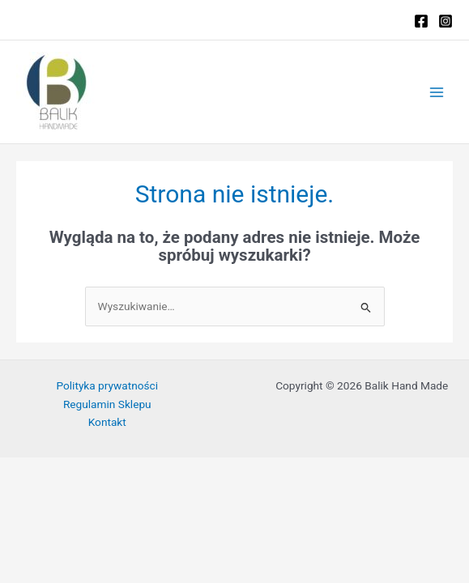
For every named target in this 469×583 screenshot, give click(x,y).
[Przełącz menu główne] (437, 92)
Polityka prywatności (107, 385)
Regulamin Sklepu (107, 404)
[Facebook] (421, 21)
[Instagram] (445, 21)
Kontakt (107, 421)
